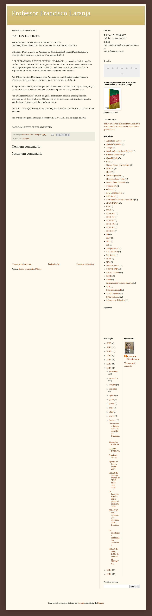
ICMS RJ (110, 220)
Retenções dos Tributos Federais (119, 283)
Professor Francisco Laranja (51, 13)
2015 (109, 364)
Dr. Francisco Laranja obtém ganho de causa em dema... (114, 499)
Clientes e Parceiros (114, 155)
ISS (107, 245)
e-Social (109, 189)
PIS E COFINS (112, 272)
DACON (26, 139)
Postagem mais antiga (85, 264)
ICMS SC (110, 227)
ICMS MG (110, 214)
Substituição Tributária (115, 300)
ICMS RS (110, 224)
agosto (112, 395)
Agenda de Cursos (113, 141)
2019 (109, 347)
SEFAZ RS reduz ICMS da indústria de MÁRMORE (114, 556)
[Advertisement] (53, 240)
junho (111, 404)
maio (111, 408)
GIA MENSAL (112, 203)
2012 (109, 574)
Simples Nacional (113, 290)
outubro (112, 385)
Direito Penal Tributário (116, 182)
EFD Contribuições (114, 193)
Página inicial (53, 264)
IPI (107, 234)
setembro (113, 389)
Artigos (109, 148)
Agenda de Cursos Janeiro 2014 (113, 465)
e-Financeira (111, 186)
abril (111, 412)
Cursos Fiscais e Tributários (117, 165)
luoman (81, 603)
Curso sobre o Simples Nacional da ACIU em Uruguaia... (114, 431)
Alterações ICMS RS (114, 443)
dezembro (113, 371)
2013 (109, 570)
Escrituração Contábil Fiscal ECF (120, 200)
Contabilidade (112, 158)
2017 (109, 356)
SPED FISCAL (112, 297)
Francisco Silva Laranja (133, 357)
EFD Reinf (110, 196)
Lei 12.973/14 (112, 252)
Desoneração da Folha (115, 179)
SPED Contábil (112, 293)
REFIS (109, 276)
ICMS (108, 210)
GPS (108, 207)
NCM (108, 259)
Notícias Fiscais (112, 265)
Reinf (108, 279)
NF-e (108, 262)
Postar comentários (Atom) (30, 269)
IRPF (108, 238)
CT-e (108, 162)
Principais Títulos (113, 456)
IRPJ (108, 241)
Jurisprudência (112, 248)
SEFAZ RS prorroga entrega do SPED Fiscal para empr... (114, 480)
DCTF (109, 172)
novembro (113, 378)
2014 (109, 368)
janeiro (112, 420)
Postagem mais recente (21, 264)
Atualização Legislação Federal (119, 151)
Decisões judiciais (113, 175)
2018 (109, 351)
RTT (108, 286)
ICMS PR (110, 217)
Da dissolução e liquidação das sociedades (114, 537)
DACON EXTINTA (114, 450)
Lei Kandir (110, 255)
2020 (109, 343)
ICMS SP (110, 231)
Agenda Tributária (113, 144)
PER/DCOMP (112, 269)
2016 (109, 360)
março (112, 416)
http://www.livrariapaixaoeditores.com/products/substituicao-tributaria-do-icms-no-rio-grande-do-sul (122, 127)
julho (111, 399)
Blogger (100, 603)
